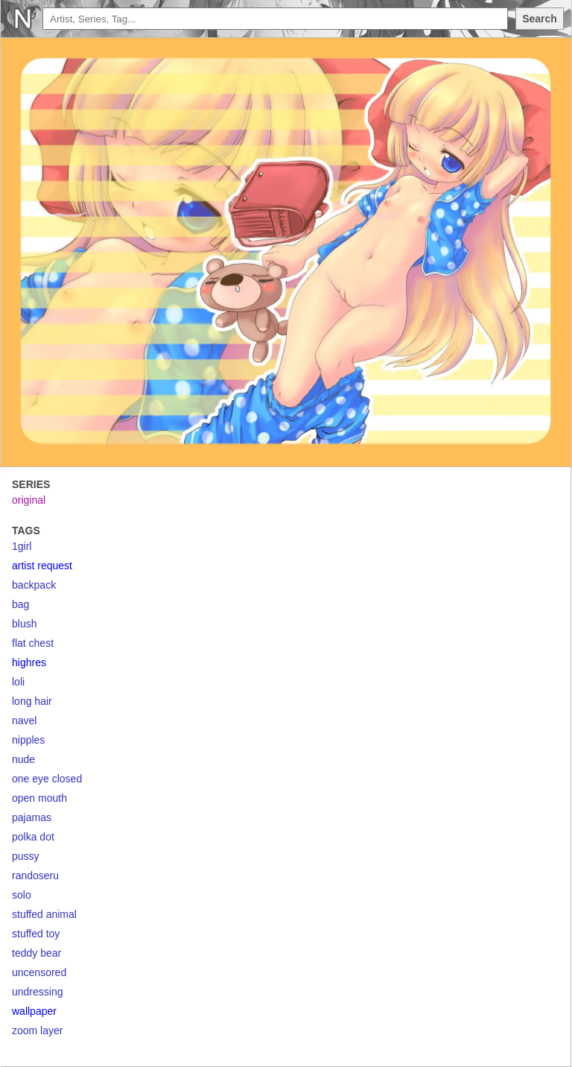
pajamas (31, 817)
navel (24, 720)
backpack (34, 585)
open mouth (39, 798)
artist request (42, 566)
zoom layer (37, 1030)
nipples (28, 740)
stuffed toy (36, 934)
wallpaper (34, 1011)
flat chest (33, 643)
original (28, 500)
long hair (32, 701)
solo (21, 895)
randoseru (35, 875)
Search (539, 19)
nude (23, 759)
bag (20, 604)
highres (29, 662)
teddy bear (36, 953)
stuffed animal (44, 914)
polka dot (33, 837)
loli (18, 682)
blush (24, 624)
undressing (37, 992)
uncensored (39, 972)
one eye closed (47, 779)
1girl (21, 546)
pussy (25, 856)
